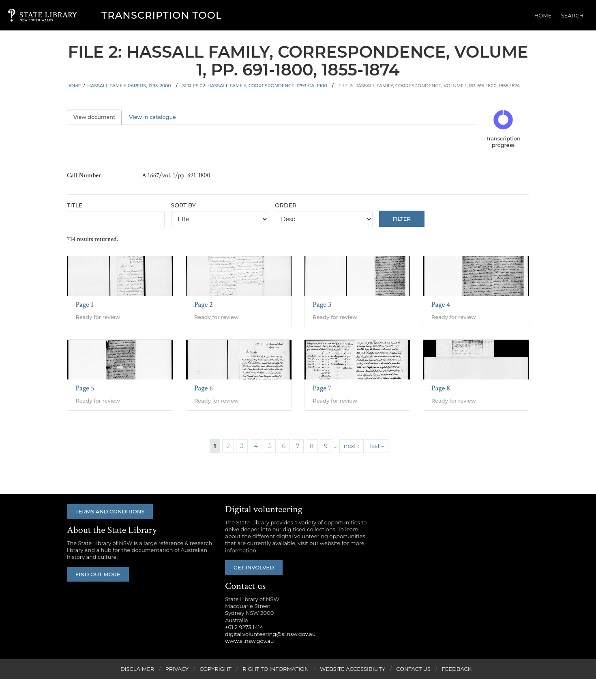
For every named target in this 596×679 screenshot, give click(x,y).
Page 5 (84, 388)
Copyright (215, 669)
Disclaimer (137, 669)
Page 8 (440, 388)
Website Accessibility (352, 669)
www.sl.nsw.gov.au (249, 641)
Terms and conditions (110, 511)
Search (573, 15)
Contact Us (413, 669)
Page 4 (440, 304)
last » (377, 446)
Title (74, 205)
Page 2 (203, 304)
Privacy (177, 669)
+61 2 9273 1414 (244, 627)
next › (352, 446)
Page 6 (203, 388)
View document (97, 117)
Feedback (457, 669)
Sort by (183, 205)
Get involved (254, 567)
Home (545, 15)
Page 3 (322, 304)
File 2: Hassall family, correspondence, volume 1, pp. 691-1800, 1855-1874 (429, 85)
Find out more (98, 574)
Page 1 (84, 304)
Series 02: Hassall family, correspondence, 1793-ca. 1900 (254, 85)
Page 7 (322, 388)
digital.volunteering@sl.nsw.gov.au (270, 634)
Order (285, 205)
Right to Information (275, 669)
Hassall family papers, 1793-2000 (129, 85)
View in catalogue (152, 117)
